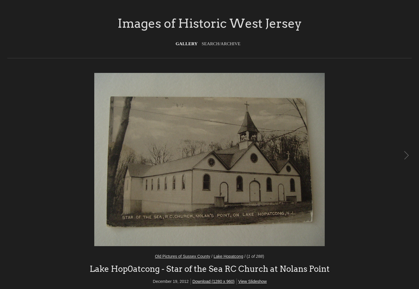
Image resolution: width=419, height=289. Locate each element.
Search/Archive (221, 43)
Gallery (187, 43)
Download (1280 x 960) (213, 281)
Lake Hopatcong (228, 256)
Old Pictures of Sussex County (182, 256)
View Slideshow (252, 281)
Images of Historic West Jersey (210, 23)
